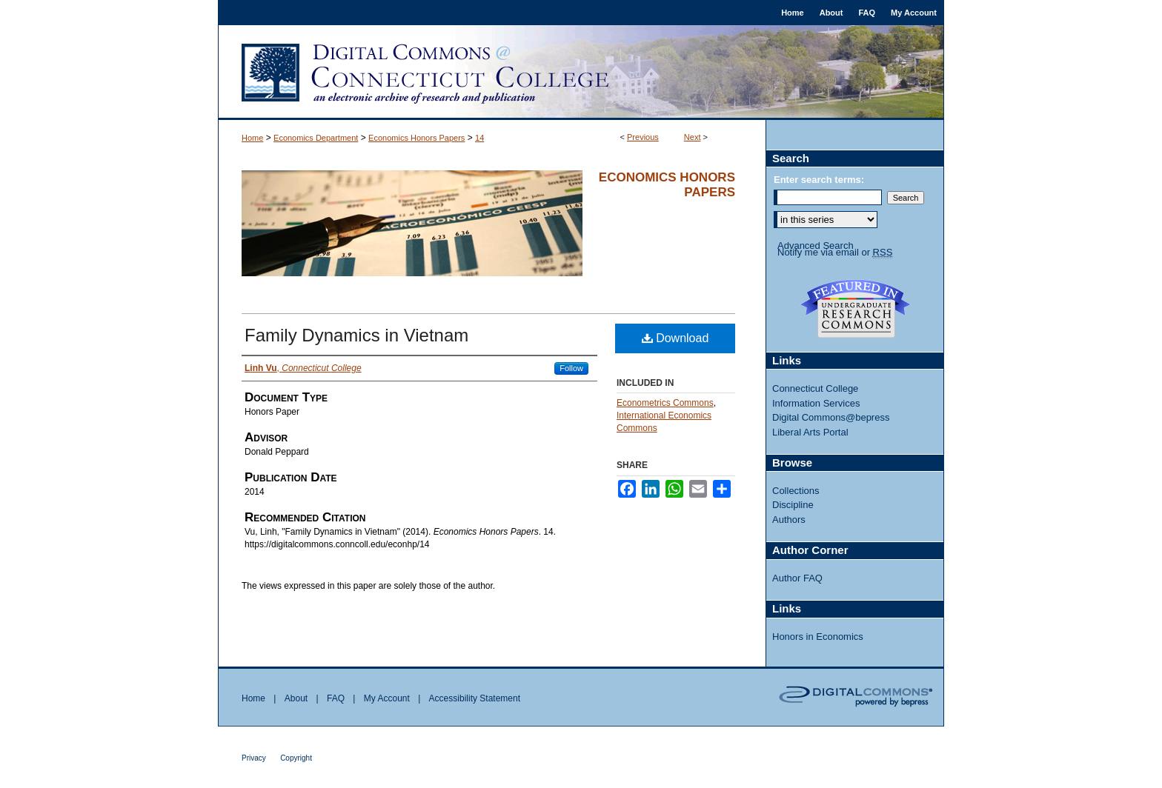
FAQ (336, 698)
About (296, 698)
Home (252, 137)
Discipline (793, 504)
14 (479, 137)
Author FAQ (797, 578)
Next (692, 137)
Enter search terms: (819, 179)
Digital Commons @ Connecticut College (581, 72)
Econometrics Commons (665, 403)
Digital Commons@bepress (830, 417)
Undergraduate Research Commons (855, 309)
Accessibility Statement (474, 698)
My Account (387, 698)
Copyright (296, 758)
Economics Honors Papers (416, 137)
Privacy (254, 758)
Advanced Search (815, 245)
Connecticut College (815, 388)
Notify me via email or (834, 252)
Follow (571, 368)
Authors (789, 519)
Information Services (816, 403)
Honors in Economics (817, 636)
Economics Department (315, 137)
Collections (796, 490)
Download (675, 338)
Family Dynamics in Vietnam (356, 335)
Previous (643, 137)
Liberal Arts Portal (810, 432)
